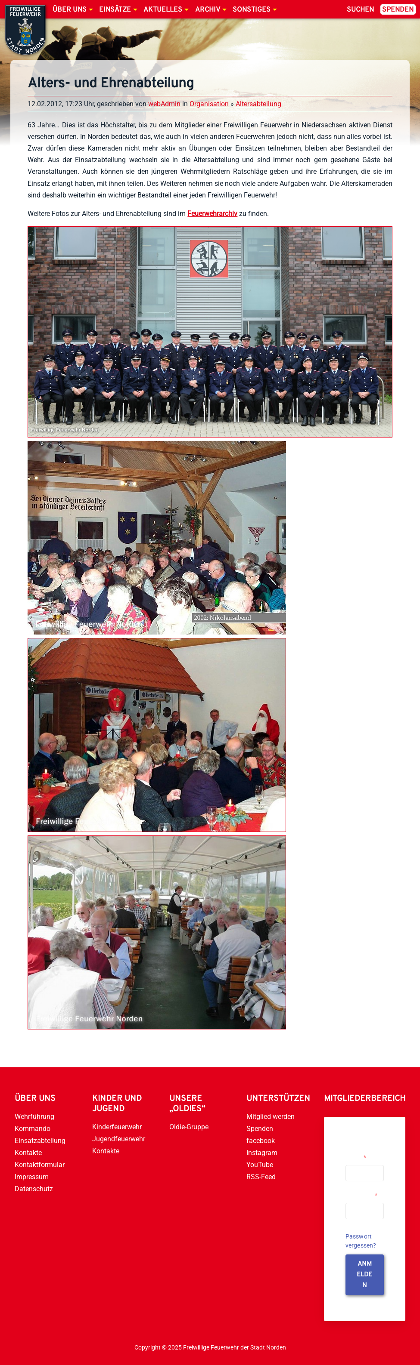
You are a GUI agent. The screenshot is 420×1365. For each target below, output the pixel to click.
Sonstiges (252, 10)
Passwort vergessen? (360, 1241)
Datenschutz (34, 1189)
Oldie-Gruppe (188, 1127)
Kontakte (28, 1153)
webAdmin (164, 104)
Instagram (261, 1153)
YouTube (259, 1165)
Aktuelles (162, 10)
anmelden (364, 1275)
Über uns (70, 10)
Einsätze (115, 10)
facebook (260, 1141)
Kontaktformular (40, 1165)
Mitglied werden (270, 1116)
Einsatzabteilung (40, 1141)
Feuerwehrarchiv (212, 214)
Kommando (32, 1129)
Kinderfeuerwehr (117, 1127)
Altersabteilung (258, 104)
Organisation (209, 104)
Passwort (361, 1195)
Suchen (360, 10)
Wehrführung (34, 1116)
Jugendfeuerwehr (118, 1139)
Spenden (398, 10)
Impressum (32, 1177)
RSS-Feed (261, 1177)
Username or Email (362, 1154)
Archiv (207, 10)
